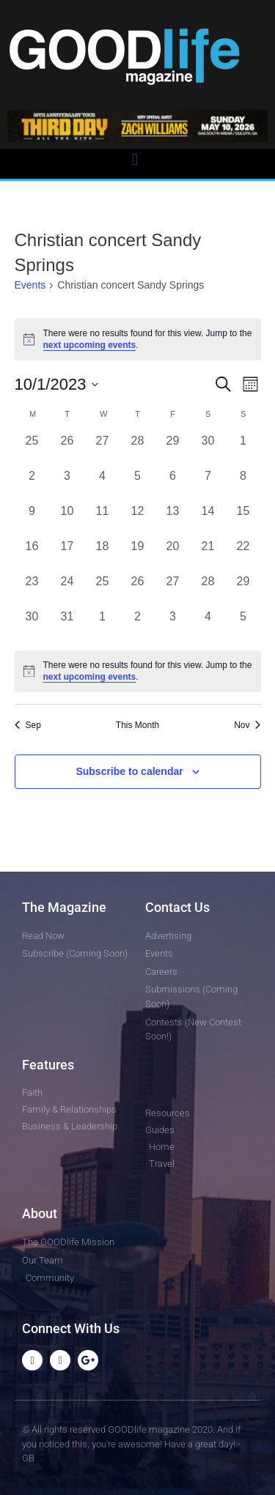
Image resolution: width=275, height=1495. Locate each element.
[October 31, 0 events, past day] (67, 625)
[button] (135, 160)
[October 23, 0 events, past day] (32, 590)
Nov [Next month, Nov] (247, 725)
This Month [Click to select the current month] (137, 725)
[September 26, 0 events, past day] (67, 449)
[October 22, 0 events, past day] (243, 555)
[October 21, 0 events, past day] (208, 555)
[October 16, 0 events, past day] (32, 555)
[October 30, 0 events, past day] (32, 625)
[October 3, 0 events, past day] (67, 484)
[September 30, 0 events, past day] (208, 449)
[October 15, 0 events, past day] (243, 520)
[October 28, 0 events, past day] (208, 590)
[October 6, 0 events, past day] (173, 484)
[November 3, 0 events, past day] (173, 625)
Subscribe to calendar (129, 771)
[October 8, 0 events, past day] (243, 484)
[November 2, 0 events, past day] (137, 625)
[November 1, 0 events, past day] (102, 625)
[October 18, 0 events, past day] (102, 555)
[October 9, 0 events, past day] (32, 520)
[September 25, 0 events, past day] (32, 449)
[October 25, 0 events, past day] (102, 590)
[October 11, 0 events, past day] (102, 520)
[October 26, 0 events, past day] (137, 590)
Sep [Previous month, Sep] (28, 725)
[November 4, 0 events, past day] (208, 625)
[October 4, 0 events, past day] (102, 484)
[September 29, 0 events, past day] (173, 449)
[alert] (138, 671)
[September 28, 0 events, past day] (137, 449)
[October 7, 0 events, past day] (208, 484)
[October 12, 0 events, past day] (137, 520)
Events (30, 285)
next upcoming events (89, 345)
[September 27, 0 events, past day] (102, 449)
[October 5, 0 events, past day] (137, 484)
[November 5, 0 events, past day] (243, 625)
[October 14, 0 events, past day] (208, 520)
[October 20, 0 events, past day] (173, 555)
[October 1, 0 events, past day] (243, 449)
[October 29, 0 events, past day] (243, 590)
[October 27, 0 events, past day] (173, 590)
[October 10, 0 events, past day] (67, 520)
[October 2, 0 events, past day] (32, 484)
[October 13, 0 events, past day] (173, 520)
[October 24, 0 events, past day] (67, 590)
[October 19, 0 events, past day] (137, 555)
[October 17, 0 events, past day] (67, 555)
